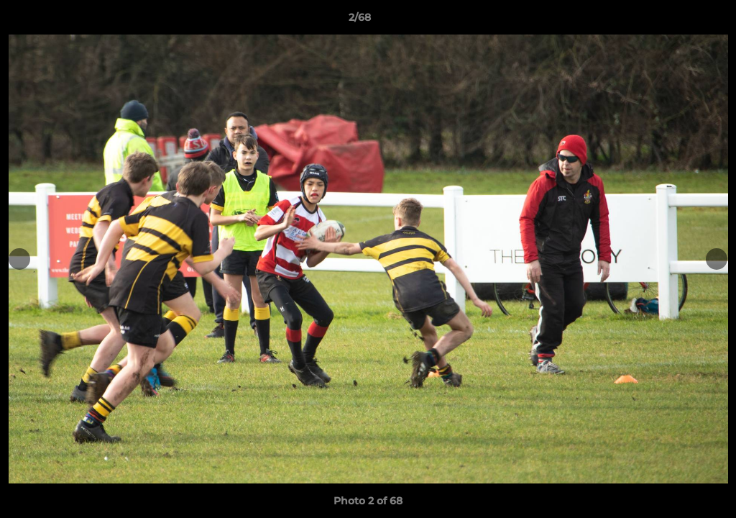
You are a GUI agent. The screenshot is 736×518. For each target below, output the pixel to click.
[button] (675, 20)
